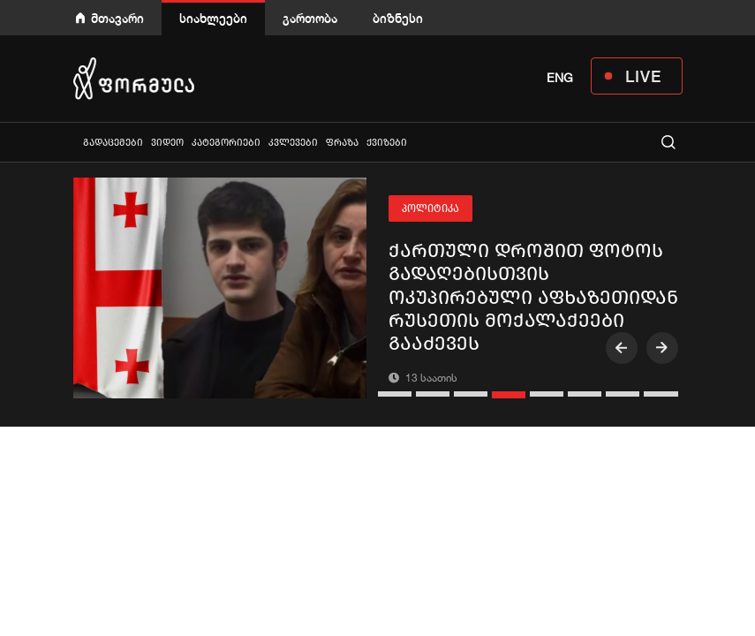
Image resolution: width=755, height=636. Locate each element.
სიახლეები (213, 18)
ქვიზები (386, 142)
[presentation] (622, 348)
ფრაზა (342, 142)
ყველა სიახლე (75, 142)
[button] (397, 394)
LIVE (643, 76)
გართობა (310, 18)
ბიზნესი (398, 18)
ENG (560, 78)
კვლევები (293, 142)
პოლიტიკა (430, 208)
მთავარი (117, 18)
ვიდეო (167, 142)
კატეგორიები (226, 142)
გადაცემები (113, 142)
